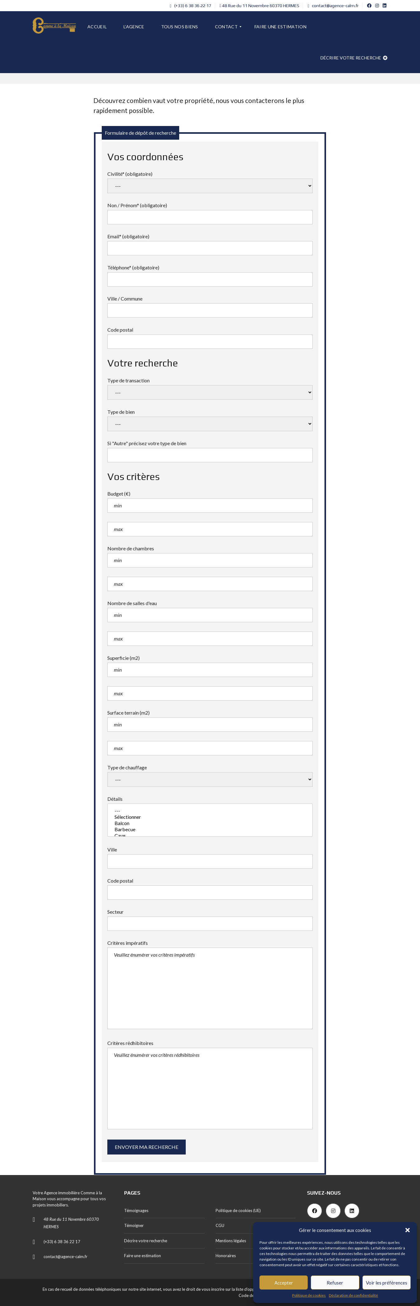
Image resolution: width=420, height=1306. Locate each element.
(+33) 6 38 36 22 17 (190, 5)
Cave (210, 836)
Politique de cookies (309, 1295)
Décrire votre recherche (353, 57)
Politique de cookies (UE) (238, 1210)
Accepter (283, 1282)
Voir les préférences (386, 1282)
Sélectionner (210, 817)
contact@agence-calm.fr (333, 5)
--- (210, 811)
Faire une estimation (142, 1255)
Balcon (210, 823)
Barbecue (210, 829)
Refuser (335, 1282)
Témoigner (134, 1225)
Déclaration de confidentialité (353, 1295)
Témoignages (136, 1210)
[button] (407, 1230)
